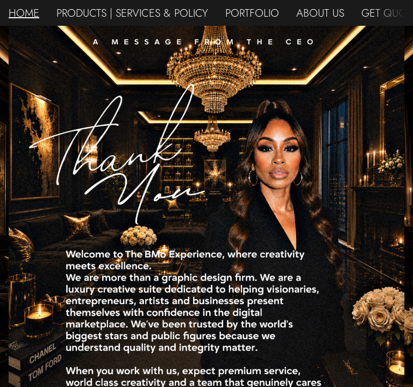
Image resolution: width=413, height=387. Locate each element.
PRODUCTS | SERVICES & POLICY (132, 12)
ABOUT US (320, 12)
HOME (24, 12)
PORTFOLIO (252, 12)
